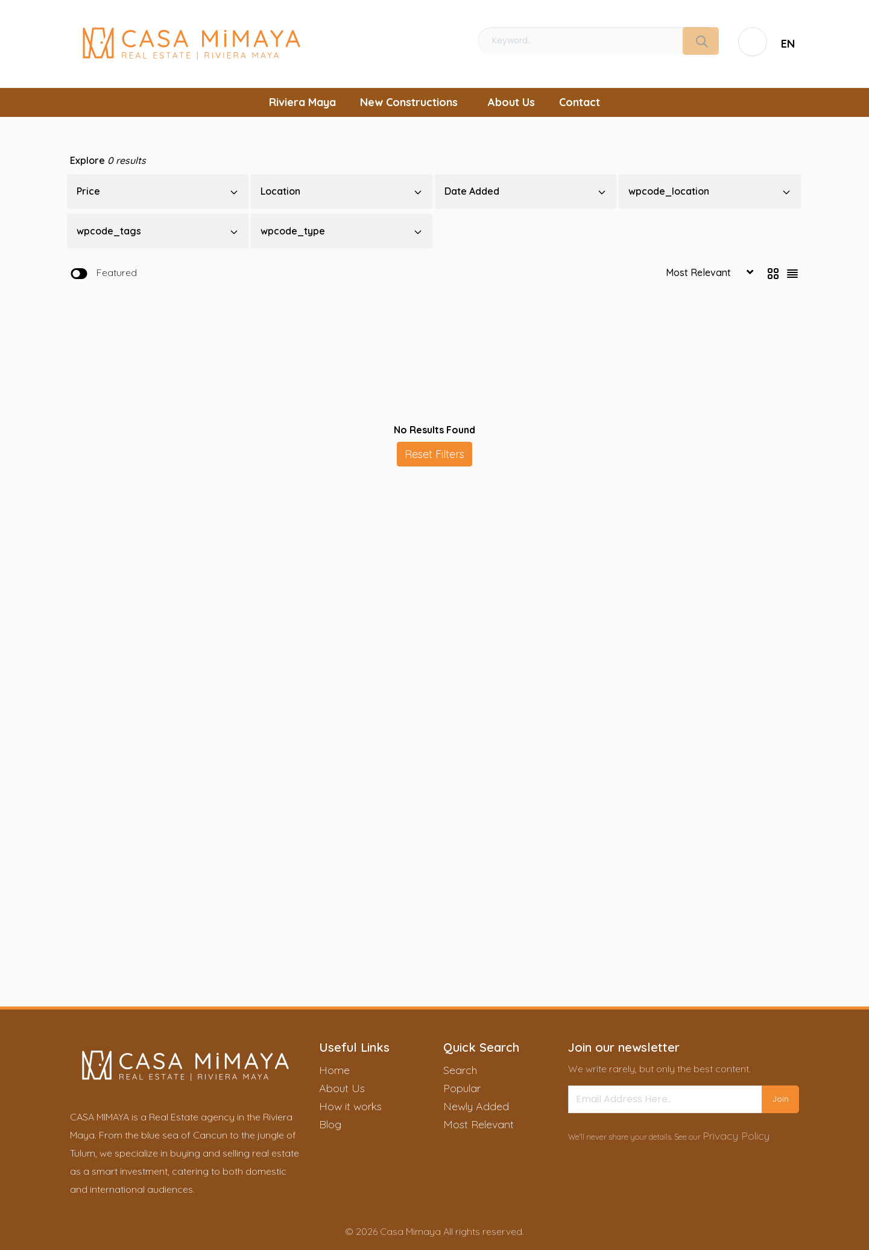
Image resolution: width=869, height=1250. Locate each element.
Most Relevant (478, 1124)
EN (788, 44)
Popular (462, 1088)
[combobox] (788, 43)
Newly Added (476, 1106)
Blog (330, 1124)
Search (460, 1070)
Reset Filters (434, 454)
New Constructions (409, 102)
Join (780, 1098)
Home (334, 1070)
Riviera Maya (302, 102)
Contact (579, 102)
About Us (511, 102)
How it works (350, 1106)
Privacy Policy (736, 1136)
